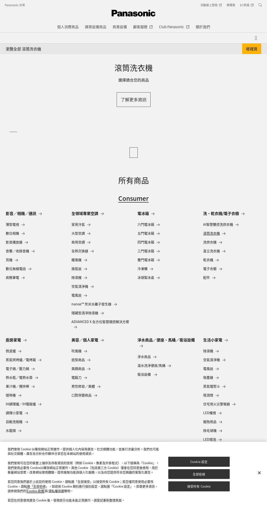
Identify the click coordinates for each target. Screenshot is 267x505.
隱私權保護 (56, 491)
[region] (133, 473)
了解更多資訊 (134, 99)
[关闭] (259, 472)
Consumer (133, 198)
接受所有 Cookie (199, 486)
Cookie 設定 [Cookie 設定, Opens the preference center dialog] (198, 461)
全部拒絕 (199, 474)
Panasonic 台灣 (15, 5)
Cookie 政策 (35, 491)
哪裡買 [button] (251, 49)
